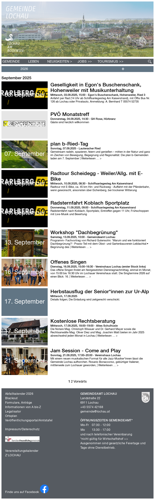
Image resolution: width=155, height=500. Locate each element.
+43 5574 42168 (91, 407)
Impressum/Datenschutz (22, 429)
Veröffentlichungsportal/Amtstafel (29, 420)
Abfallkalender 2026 (19, 394)
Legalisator (13, 411)
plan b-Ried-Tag (69, 144)
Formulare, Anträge (18, 402)
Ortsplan (11, 416)
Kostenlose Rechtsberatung (82, 321)
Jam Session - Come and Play (85, 350)
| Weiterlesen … (90, 158)
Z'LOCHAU (13, 455)
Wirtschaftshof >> (115, 439)
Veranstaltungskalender (21, 451)
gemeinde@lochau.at (95, 411)
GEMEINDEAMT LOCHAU (98, 394)
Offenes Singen (68, 262)
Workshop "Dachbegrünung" (84, 232)
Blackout (11, 398)
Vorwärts (80, 381)
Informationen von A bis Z (23, 407)
